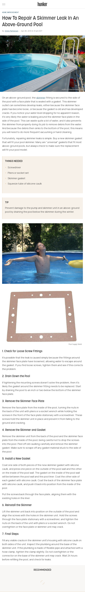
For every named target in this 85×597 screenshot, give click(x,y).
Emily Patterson (11, 31)
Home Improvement (10, 13)
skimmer (40, 98)
